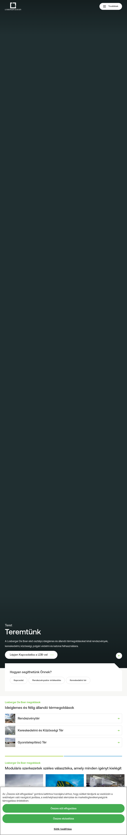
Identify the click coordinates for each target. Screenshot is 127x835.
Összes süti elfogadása (63, 808)
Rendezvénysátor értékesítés (47, 680)
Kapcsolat (19, 680)
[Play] (119, 656)
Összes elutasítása (63, 818)
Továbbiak (110, 6)
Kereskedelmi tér (78, 680)
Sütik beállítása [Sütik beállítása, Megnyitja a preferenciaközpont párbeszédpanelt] (63, 829)
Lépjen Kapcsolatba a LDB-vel (29, 654)
